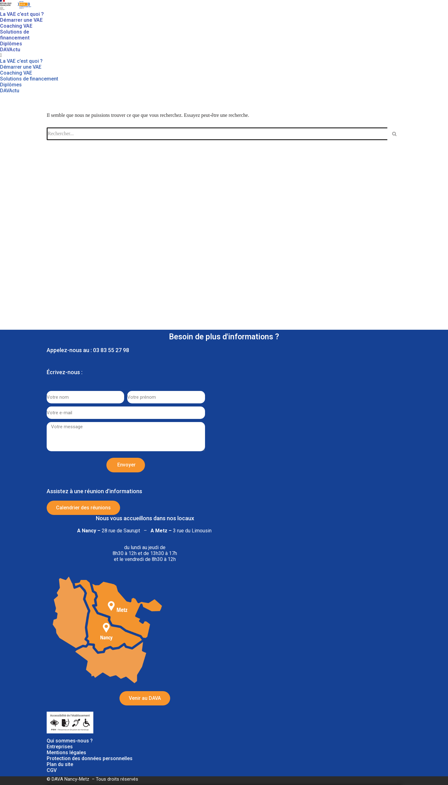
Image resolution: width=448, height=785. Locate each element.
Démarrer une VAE (21, 20)
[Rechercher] (394, 133)
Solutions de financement (15, 35)
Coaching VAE (16, 26)
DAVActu (10, 50)
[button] (29, 55)
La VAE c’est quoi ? (22, 14)
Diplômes (11, 44)
